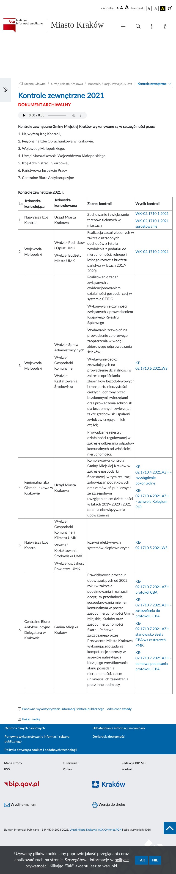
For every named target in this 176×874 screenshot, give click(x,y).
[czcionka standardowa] (117, 8)
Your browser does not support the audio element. (52, 115)
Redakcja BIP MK (133, 763)
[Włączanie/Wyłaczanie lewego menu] (5, 90)
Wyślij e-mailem (20, 805)
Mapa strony (13, 763)
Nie (155, 860)
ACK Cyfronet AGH (109, 829)
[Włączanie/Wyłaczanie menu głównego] (123, 27)
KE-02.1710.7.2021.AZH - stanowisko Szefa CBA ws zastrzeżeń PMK (153, 634)
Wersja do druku (108, 805)
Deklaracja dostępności (109, 736)
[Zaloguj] (166, 27)
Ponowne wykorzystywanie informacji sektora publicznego (37, 739)
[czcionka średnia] (122, 8)
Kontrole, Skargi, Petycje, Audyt (110, 84)
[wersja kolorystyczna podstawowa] (149, 8)
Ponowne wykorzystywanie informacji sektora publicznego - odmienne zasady (77, 709)
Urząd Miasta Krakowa (67, 84)
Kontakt (126, 769)
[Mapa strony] (152, 27)
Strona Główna (35, 84)
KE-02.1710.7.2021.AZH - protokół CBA (153, 587)
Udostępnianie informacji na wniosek (119, 728)
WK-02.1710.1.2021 (152, 214)
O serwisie (70, 763)
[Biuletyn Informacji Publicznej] (44, 787)
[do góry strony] (170, 828)
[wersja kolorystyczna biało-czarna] (156, 8)
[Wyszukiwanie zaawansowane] (138, 26)
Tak (141, 860)
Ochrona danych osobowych (25, 728)
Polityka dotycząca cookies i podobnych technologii (41, 750)
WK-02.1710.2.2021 (152, 252)
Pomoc (68, 769)
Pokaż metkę (31, 719)
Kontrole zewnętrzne (152, 84)
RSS (7, 769)
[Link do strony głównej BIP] (58, 25)
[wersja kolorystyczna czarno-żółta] (163, 8)
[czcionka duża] (127, 8)
